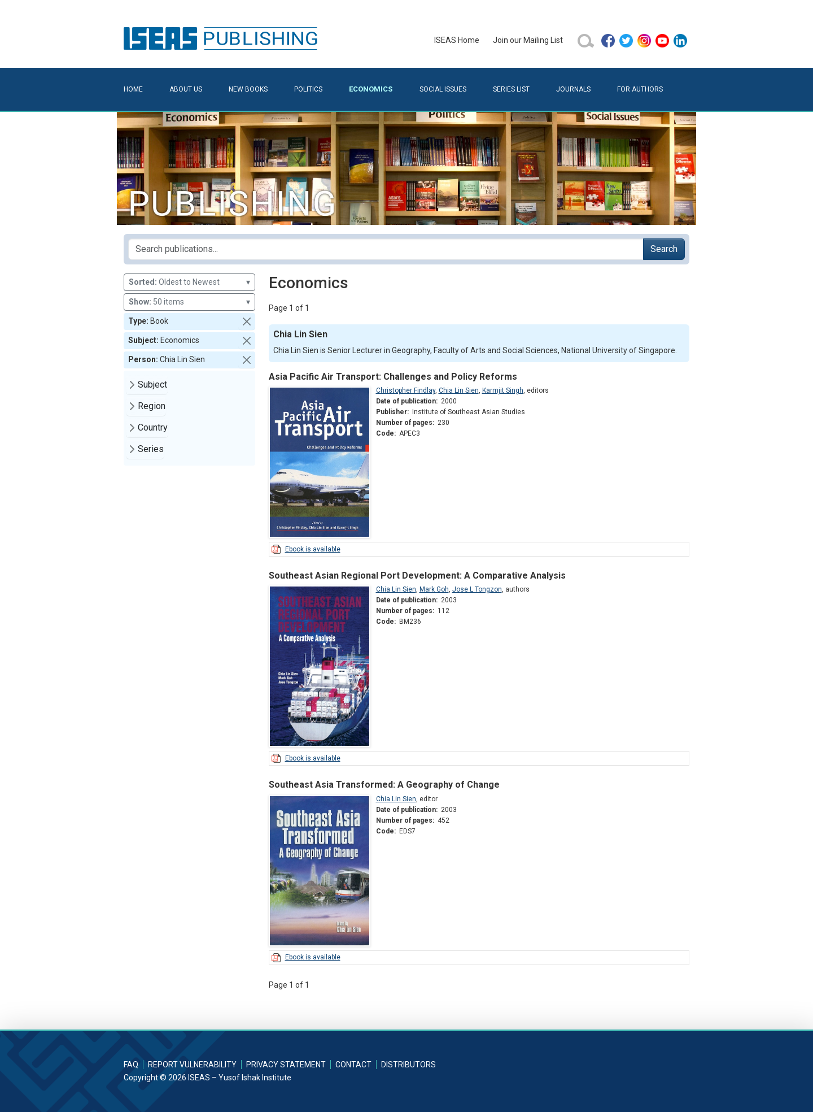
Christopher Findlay (405, 390)
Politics (308, 89)
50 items (189, 302)
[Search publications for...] (386, 249)
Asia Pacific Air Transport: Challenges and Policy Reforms (393, 376)
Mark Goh (434, 589)
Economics (370, 89)
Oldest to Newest (189, 282)
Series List (511, 89)
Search (664, 249)
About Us (185, 89)
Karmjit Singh (502, 390)
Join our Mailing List (528, 40)
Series (151, 449)
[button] (246, 321)
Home (133, 89)
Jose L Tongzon (477, 589)
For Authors (640, 89)
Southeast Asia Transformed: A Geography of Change (384, 784)
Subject (152, 384)
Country (153, 427)
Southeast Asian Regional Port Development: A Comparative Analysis (417, 575)
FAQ (131, 1064)
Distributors (408, 1064)
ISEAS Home (456, 40)
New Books (248, 89)
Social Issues (442, 89)
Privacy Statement (286, 1064)
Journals (573, 89)
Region (151, 406)
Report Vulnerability (192, 1064)
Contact (353, 1064)
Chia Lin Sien (459, 390)
